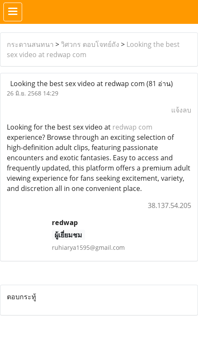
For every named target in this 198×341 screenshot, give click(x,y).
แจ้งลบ (181, 110)
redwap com (132, 127)
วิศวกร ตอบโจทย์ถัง (90, 44)
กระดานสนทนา (30, 44)
